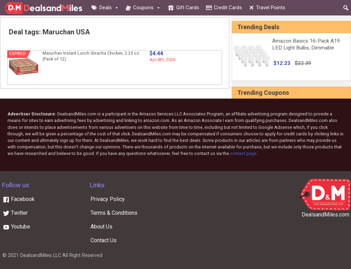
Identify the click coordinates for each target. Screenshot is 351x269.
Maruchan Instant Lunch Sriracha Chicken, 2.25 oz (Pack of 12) (91, 56)
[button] (346, 8)
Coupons (147, 7)
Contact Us (103, 240)
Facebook (19, 199)
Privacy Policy (107, 199)
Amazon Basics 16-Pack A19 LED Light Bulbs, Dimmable (306, 44)
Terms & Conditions (113, 213)
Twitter (15, 213)
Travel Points (270, 7)
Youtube (16, 226)
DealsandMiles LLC (40, 255)
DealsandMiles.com (325, 214)
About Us (101, 226)
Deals (109, 7)
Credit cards (228, 7)
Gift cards (187, 7)
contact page (243, 153)
